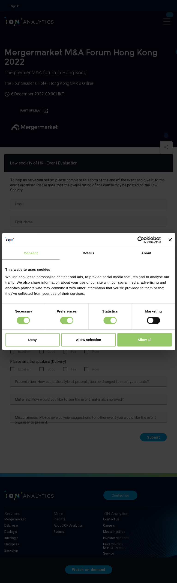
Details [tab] (88, 253)
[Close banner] (170, 239)
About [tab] (146, 253)
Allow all (145, 340)
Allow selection (88, 340)
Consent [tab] (31, 253)
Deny (32, 340)
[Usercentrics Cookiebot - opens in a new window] (141, 239)
